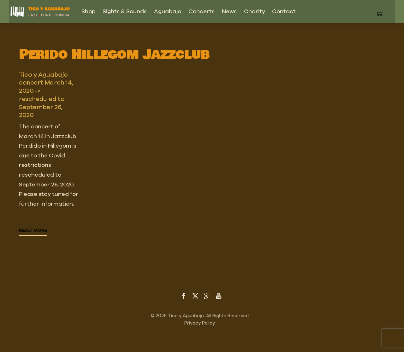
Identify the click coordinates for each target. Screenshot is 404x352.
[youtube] (218, 295)
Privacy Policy (199, 323)
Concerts (201, 12)
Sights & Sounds (125, 12)
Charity (254, 12)
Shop (88, 12)
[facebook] (183, 295)
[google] (207, 295)
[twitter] (195, 295)
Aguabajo (167, 12)
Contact (284, 12)
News (229, 12)
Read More (33, 230)
